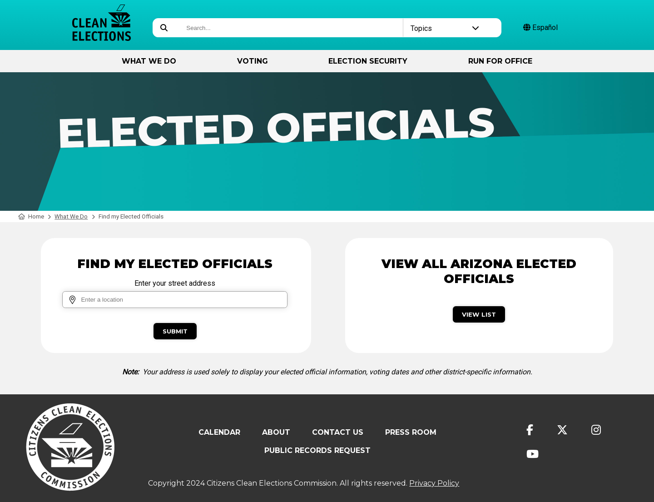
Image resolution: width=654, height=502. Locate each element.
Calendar (219, 432)
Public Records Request (317, 450)
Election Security (367, 61)
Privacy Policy (434, 483)
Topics (445, 28)
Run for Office (500, 61)
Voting (252, 61)
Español (540, 27)
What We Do (149, 61)
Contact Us (337, 432)
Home (31, 216)
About (276, 432)
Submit (175, 331)
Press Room (410, 432)
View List (479, 314)
